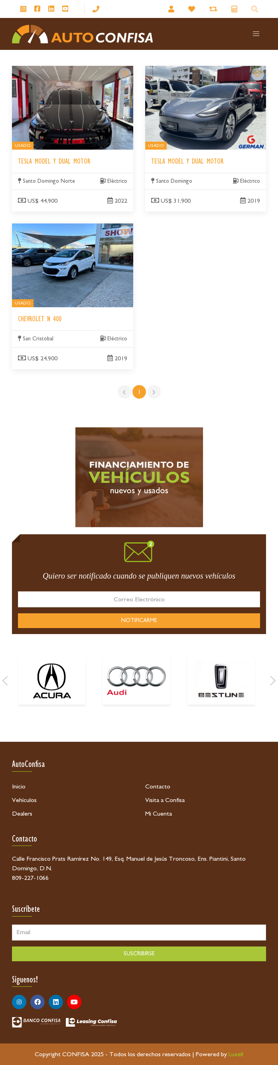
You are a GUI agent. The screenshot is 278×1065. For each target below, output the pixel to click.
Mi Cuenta (158, 813)
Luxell (236, 1054)
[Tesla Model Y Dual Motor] (124, 74)
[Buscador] (255, 9)
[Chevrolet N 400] (124, 231)
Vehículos (24, 800)
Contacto (157, 786)
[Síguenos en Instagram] (23, 9)
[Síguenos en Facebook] (37, 9)
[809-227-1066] (96, 9)
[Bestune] (221, 703)
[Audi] (136, 703)
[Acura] (52, 703)
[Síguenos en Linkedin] (51, 9)
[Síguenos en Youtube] (65, 9)
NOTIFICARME (139, 620)
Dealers (22, 813)
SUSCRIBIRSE (139, 953)
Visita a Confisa (165, 800)
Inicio (19, 786)
